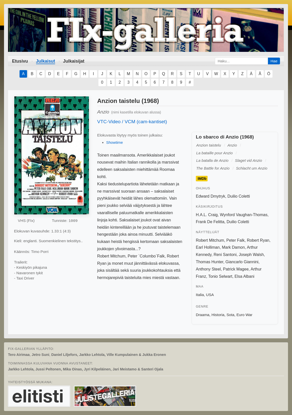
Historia (217, 315)
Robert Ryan (258, 240)
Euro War (244, 315)
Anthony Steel (208, 269)
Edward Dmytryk (210, 196)
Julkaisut (45, 61)
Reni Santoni (225, 254)
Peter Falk (235, 240)
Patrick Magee (236, 269)
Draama (202, 315)
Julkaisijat (73, 61)
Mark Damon (233, 247)
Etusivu (20, 61)
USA (210, 295)
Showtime (114, 142)
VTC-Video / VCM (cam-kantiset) (132, 121)
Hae (273, 61)
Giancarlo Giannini (241, 262)
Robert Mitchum (210, 240)
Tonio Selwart (220, 276)
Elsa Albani (244, 276)
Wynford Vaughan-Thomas (243, 215)
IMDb (202, 179)
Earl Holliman (208, 247)
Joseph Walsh (251, 254)
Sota (230, 315)
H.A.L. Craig (207, 215)
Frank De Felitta (210, 222)
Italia (200, 295)
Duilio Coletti (238, 196)
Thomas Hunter (209, 262)
